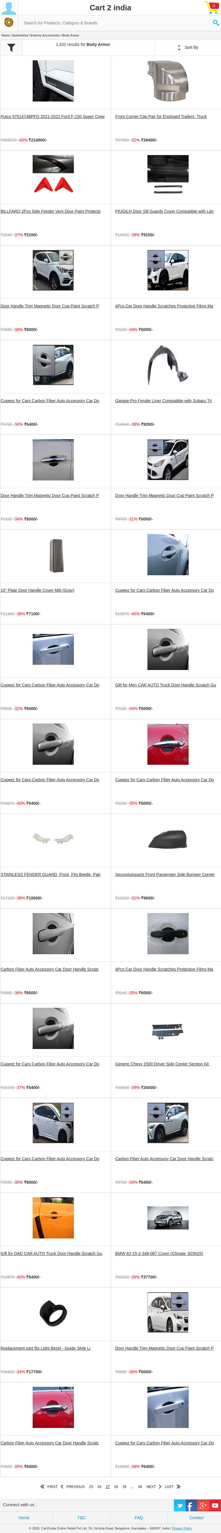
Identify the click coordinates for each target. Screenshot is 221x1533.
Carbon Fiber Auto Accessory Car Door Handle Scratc (50, 969)
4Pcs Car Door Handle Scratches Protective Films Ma (164, 306)
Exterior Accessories (45, 35)
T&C (81, 1517)
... (132, 1487)
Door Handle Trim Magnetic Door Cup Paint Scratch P (50, 306)
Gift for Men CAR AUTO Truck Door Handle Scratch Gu (165, 685)
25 (91, 1487)
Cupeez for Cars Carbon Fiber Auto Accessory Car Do (50, 400)
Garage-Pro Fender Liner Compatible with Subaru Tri (163, 400)
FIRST (52, 1487)
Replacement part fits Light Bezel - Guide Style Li (45, 1348)
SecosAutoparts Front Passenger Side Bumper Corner (165, 874)
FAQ (139, 1517)
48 (140, 1487)
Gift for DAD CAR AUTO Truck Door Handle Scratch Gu (51, 1253)
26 (99, 1487)
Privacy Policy (182, 1528)
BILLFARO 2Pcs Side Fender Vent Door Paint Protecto (51, 211)
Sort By (188, 47)
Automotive (20, 35)
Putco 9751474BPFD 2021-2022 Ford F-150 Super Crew (52, 116)
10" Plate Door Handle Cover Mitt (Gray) (37, 590)
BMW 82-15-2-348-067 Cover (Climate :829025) (159, 1253)
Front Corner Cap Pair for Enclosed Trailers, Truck (161, 116)
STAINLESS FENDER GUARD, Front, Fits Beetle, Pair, (51, 874)
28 (116, 1487)
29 (124, 1487)
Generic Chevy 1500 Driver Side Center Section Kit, (162, 1064)
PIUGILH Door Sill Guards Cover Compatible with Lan (164, 211)
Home (5, 35)
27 (107, 1487)
